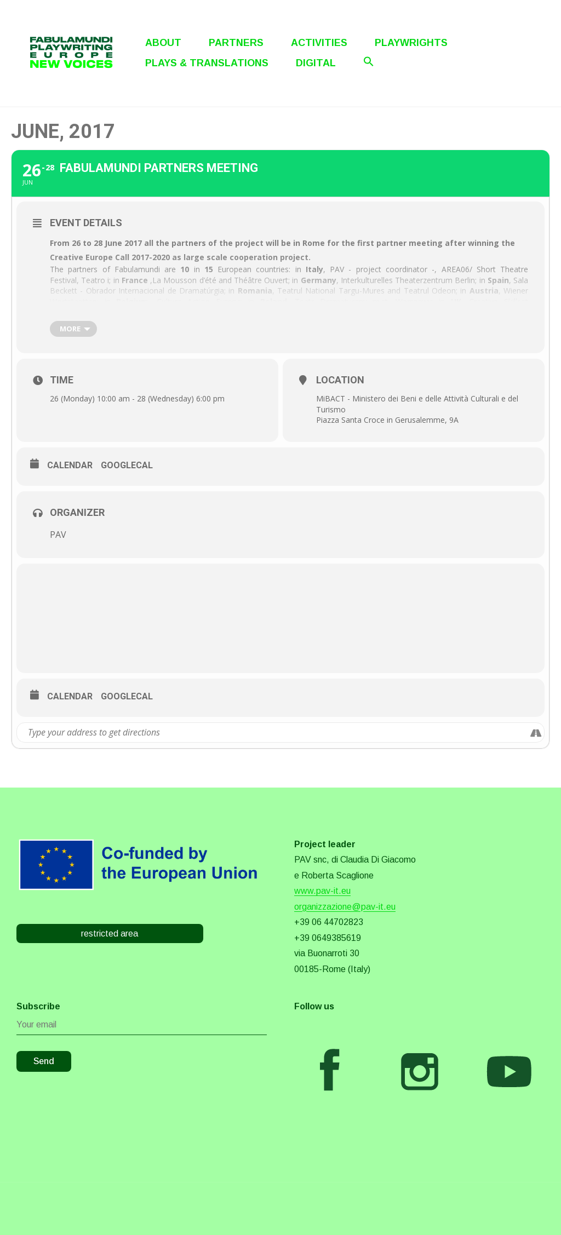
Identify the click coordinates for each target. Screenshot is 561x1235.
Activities (319, 42)
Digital (316, 63)
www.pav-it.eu (322, 890)
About (163, 42)
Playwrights (411, 42)
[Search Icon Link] (368, 61)
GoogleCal (127, 465)
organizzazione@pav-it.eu (345, 906)
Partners (236, 42)
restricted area (109, 933)
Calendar (70, 465)
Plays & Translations (206, 63)
